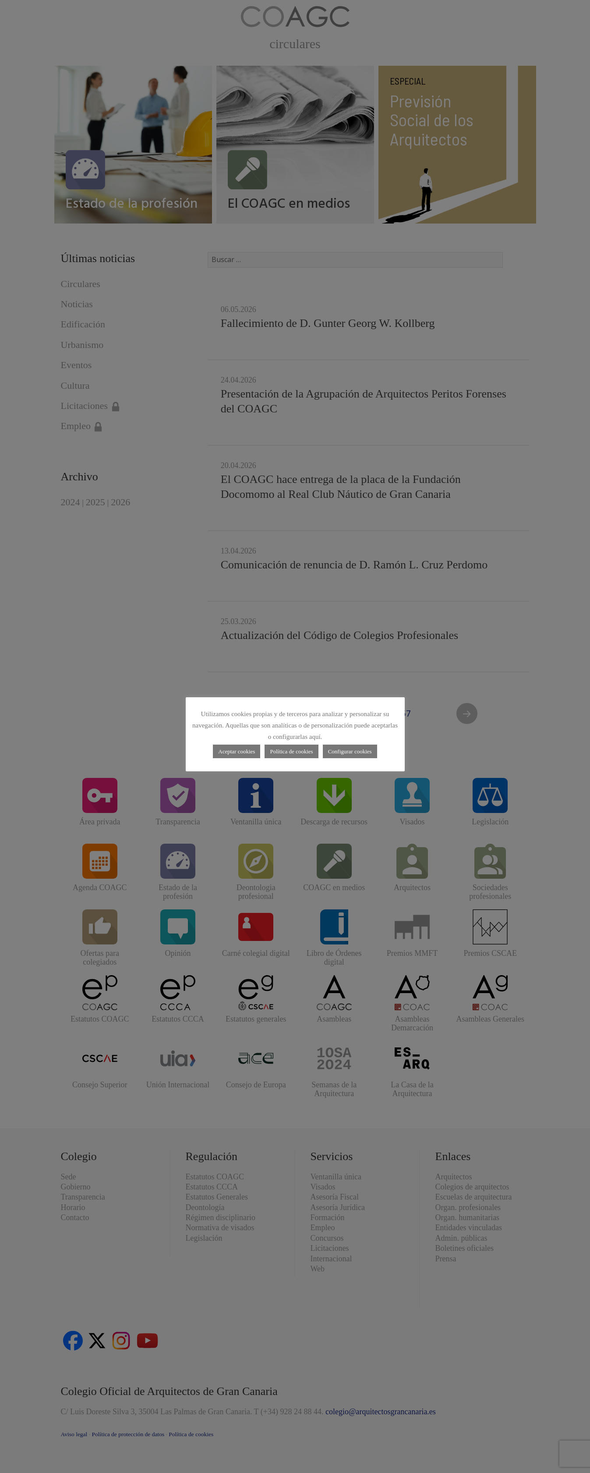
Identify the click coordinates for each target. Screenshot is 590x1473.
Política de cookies (291, 751)
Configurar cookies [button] (350, 751)
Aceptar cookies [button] (236, 751)
